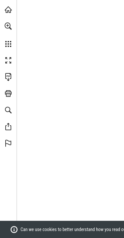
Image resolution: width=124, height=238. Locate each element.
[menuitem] (8, 34)
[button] (8, 26)
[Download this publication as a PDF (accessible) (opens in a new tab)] (8, 77)
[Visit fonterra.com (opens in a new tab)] (8, 9)
